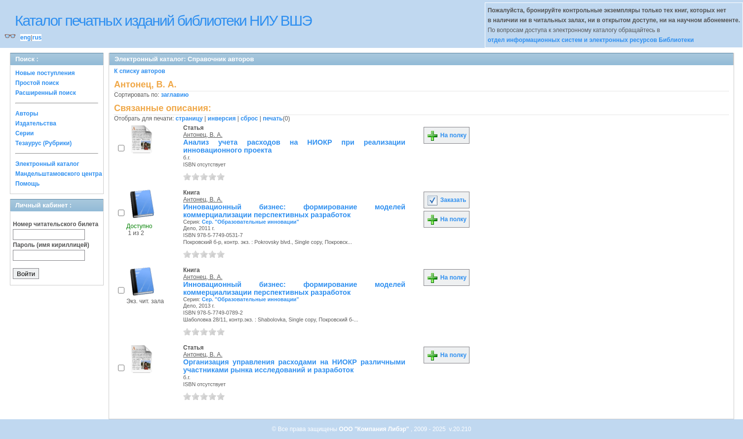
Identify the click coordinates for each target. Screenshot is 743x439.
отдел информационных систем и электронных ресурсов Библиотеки (591, 40)
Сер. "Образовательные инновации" (250, 222)
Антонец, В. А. (203, 134)
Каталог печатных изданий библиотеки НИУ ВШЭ (163, 20)
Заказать (446, 200)
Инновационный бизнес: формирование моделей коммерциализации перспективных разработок (294, 211)
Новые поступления (45, 73)
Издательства (35, 123)
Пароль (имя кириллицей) (51, 244)
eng (25, 37)
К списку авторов (139, 71)
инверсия (222, 118)
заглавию (175, 94)
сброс (249, 118)
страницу (189, 118)
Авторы (27, 113)
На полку (447, 135)
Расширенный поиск (45, 92)
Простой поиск (37, 83)
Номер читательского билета (55, 224)
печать (273, 118)
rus (36, 37)
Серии (24, 133)
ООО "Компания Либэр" (375, 429)
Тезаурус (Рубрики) (43, 143)
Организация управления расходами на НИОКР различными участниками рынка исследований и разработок (294, 366)
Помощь (27, 183)
